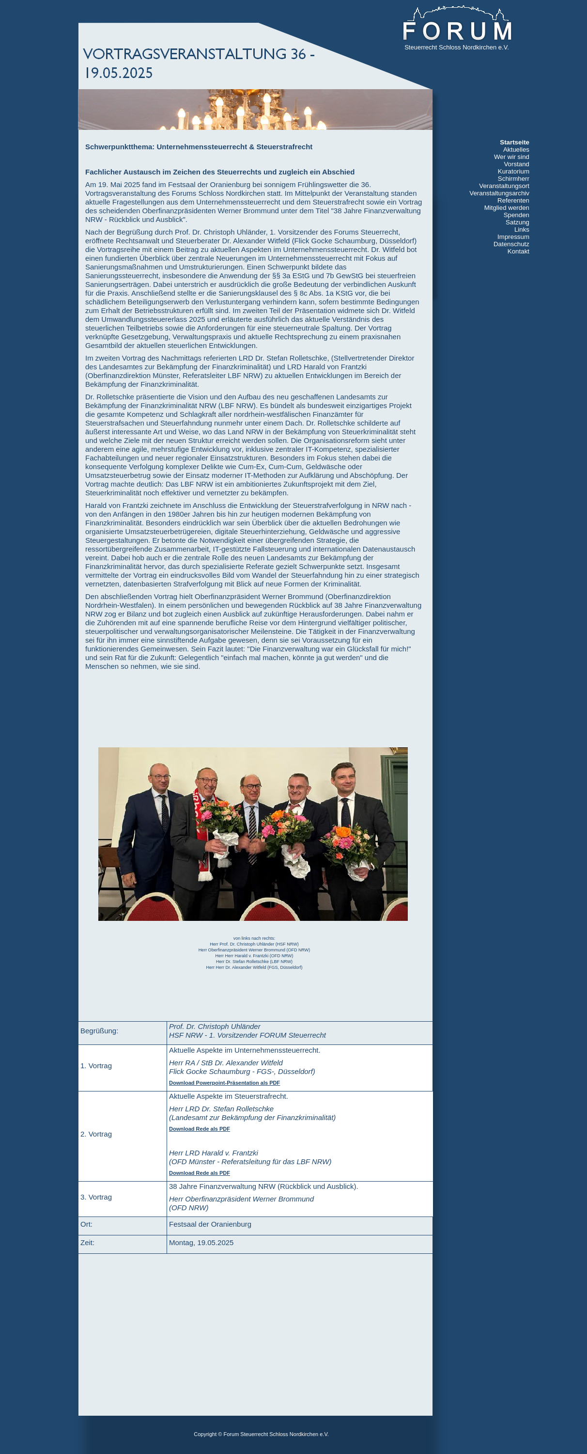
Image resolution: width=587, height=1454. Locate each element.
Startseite (514, 142)
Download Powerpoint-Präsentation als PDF (224, 1083)
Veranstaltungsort (504, 186)
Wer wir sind (511, 156)
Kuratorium (513, 171)
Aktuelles (516, 149)
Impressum (513, 236)
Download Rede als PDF (199, 1129)
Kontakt (518, 251)
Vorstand (516, 164)
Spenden (516, 215)
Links (521, 229)
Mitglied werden (506, 207)
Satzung (517, 222)
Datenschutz (511, 244)
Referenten (513, 200)
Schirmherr (513, 178)
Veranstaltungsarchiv (499, 193)
